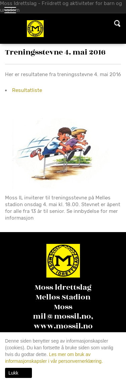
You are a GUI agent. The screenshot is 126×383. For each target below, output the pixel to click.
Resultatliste (27, 90)
